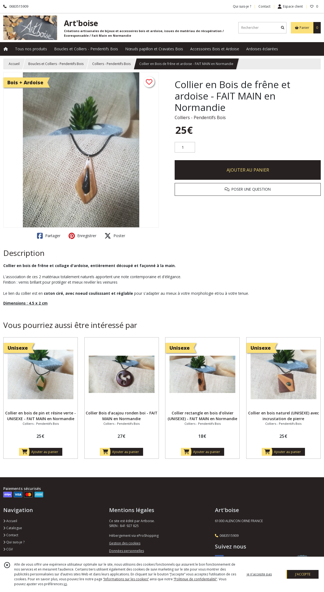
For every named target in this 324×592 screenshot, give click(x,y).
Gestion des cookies (124, 543)
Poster (114, 236)
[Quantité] (185, 147)
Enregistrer (82, 236)
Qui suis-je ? (13, 542)
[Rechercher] (282, 27)
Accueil (14, 63)
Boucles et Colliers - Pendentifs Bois (56, 63)
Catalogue (12, 528)
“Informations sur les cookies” (126, 579)
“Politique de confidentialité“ (195, 579)
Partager (48, 236)
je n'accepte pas (259, 574)
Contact (264, 6)
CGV (8, 549)
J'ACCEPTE (302, 574)
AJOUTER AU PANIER (248, 170)
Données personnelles (126, 550)
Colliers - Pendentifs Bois (111, 63)
